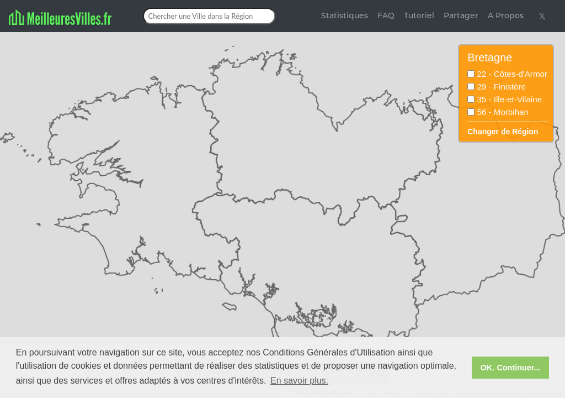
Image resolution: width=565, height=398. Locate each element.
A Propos (506, 15)
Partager (461, 15)
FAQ (386, 15)
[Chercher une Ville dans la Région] (209, 16)
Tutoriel (419, 15)
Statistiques (344, 15)
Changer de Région (502, 131)
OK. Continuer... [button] (511, 367)
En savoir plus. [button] (299, 380)
